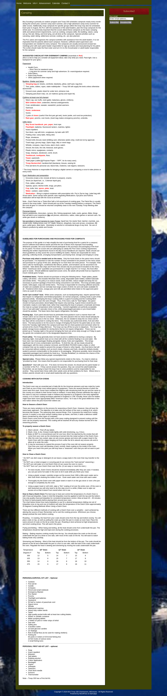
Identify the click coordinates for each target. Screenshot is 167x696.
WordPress (83, 694)
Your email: (113, 16)
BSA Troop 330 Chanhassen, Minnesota (82, 692)
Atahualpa (93, 694)
